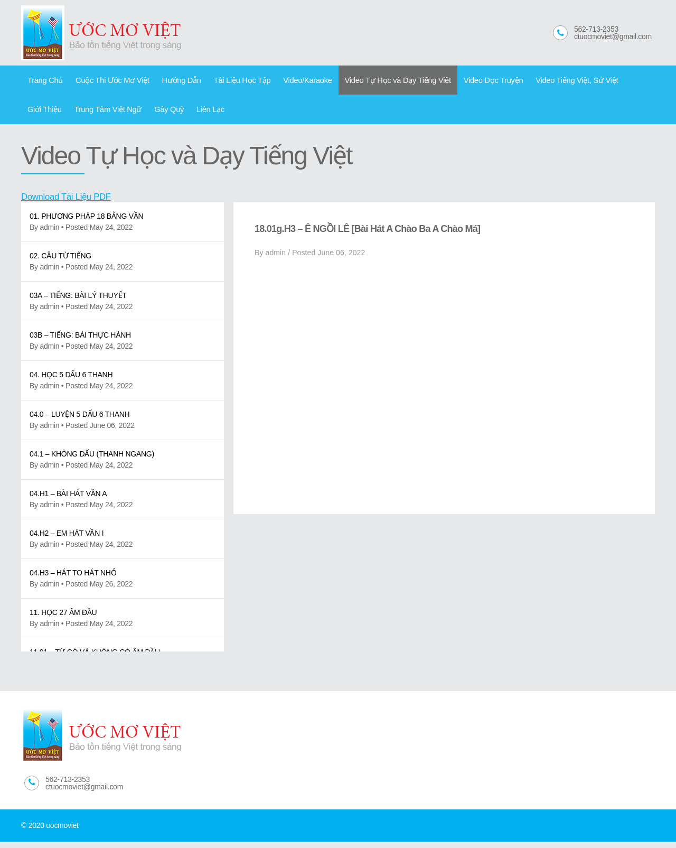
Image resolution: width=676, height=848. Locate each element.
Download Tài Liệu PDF (69, 203)
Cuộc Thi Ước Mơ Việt (106, 81)
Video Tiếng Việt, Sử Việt (540, 81)
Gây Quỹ (115, 113)
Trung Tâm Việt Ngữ (58, 113)
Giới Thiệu (606, 81)
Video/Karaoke (288, 81)
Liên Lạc (153, 113)
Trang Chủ (43, 81)
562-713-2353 (596, 29)
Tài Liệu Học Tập (227, 81)
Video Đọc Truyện (462, 81)
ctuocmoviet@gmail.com (613, 36)
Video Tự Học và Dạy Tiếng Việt (373, 81)
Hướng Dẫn (171, 81)
